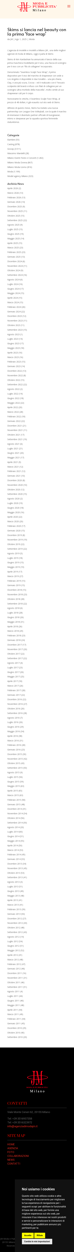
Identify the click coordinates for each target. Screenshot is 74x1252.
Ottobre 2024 (13, 270)
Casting (10, 144)
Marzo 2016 (13, 740)
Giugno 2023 (13, 343)
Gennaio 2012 (14, 968)
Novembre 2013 (15, 868)
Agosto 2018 (13, 608)
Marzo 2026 (13, 192)
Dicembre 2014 (14, 808)
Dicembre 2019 (14, 535)
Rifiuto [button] (40, 1235)
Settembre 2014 (15, 822)
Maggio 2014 (13, 840)
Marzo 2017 (13, 685)
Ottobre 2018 (13, 599)
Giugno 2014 (13, 836)
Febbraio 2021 (14, 471)
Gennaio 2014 (14, 859)
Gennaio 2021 (14, 475)
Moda (32, 39)
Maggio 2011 (13, 1005)
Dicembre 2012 (14, 918)
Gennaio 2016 (14, 749)
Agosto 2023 (13, 334)
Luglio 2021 (12, 448)
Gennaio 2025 (14, 256)
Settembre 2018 (15, 603)
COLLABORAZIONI (18, 1155)
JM (11, 39)
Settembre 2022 (15, 384)
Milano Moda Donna (17, 162)
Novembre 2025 (15, 211)
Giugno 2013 (13, 891)
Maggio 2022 (13, 402)
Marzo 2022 (13, 411)
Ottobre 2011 (13, 982)
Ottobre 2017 (13, 653)
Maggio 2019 (13, 567)
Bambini (11, 139)
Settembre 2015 (15, 767)
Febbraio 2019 (14, 580)
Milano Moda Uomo (17, 167)
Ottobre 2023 (13, 325)
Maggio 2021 (13, 457)
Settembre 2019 (15, 548)
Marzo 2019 (13, 576)
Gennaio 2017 (14, 694)
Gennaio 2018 (14, 640)
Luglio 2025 (12, 229)
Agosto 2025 (13, 224)
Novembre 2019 (15, 539)
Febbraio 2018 (14, 635)
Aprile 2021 (12, 462)
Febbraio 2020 (14, 526)
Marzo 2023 (13, 357)
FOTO (10, 1152)
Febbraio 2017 (14, 690)
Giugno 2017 (13, 672)
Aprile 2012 (12, 955)
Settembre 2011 (15, 987)
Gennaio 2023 (14, 366)
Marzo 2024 (13, 302)
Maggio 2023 (13, 348)
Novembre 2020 (15, 485)
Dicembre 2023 (14, 316)
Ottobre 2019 (13, 544)
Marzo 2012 (13, 959)
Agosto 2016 (13, 717)
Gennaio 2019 (14, 585)
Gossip (10, 148)
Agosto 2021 (13, 443)
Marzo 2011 (13, 1014)
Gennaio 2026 (14, 201)
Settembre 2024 (15, 275)
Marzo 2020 (13, 521)
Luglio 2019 (12, 558)
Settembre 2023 (15, 329)
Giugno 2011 (13, 1000)
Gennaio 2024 (14, 311)
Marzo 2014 (13, 850)
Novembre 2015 (15, 758)
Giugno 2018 (13, 617)
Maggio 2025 (13, 238)
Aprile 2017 (12, 681)
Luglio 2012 (12, 941)
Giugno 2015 (13, 781)
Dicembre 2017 (14, 644)
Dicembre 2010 (14, 1028)
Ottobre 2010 (13, 1032)
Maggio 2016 (13, 731)
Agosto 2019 (13, 553)
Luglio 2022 (12, 393)
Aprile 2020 (12, 516)
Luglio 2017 (12, 667)
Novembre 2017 (15, 649)
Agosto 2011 (13, 991)
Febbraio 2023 (14, 361)
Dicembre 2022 (14, 370)
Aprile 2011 (12, 1009)
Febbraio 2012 (14, 964)
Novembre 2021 (15, 430)
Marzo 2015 (13, 795)
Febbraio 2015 (14, 799)
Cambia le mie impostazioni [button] (37, 1241)
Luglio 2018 (12, 612)
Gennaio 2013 (14, 914)
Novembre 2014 (15, 813)
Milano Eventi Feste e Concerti (21, 157)
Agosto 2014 (13, 827)
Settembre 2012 (15, 932)
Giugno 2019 (13, 562)
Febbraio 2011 (14, 1018)
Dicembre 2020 (14, 480)
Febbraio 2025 (14, 252)
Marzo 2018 (13, 630)
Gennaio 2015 (14, 804)
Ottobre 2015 (13, 763)
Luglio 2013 (12, 886)
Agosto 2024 (13, 279)
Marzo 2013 (13, 904)
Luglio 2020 (12, 503)
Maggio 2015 (13, 786)
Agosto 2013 (13, 882)
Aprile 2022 (12, 407)
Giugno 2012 (13, 945)
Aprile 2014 (12, 845)
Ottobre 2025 (13, 215)
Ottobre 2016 (13, 708)
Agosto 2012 (13, 936)
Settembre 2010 (15, 1037)
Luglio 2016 (12, 722)
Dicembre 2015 (14, 754)
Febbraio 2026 (14, 197)
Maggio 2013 (13, 895)
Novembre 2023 (15, 320)
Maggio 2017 (13, 676)
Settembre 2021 (15, 439)
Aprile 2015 (12, 790)
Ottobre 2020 (13, 489)
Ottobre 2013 (13, 872)
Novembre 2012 (15, 923)
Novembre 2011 (15, 977)
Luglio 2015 (12, 777)
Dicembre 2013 (14, 863)
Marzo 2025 (13, 247)
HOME (11, 1144)
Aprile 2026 (12, 188)
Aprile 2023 (12, 352)
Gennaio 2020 (14, 530)
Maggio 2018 (13, 621)
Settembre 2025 (15, 220)
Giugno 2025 (13, 233)
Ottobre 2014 (13, 818)
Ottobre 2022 (13, 380)
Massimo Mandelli (16, 153)
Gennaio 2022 (14, 421)
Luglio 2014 (12, 831)
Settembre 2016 (15, 713)
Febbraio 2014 (14, 854)
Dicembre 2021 (14, 425)
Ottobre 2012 (13, 927)
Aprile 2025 (12, 243)
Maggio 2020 (13, 512)
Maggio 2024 (13, 293)
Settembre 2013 (15, 877)
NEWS (11, 1159)
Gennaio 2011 (14, 1023)
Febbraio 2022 (14, 416)
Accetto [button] (27, 1235)
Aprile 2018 (12, 626)
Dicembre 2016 (14, 699)
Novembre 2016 (15, 704)
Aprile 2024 (12, 297)
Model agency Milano (17, 176)
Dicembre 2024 (14, 261)
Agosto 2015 (13, 772)
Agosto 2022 (13, 389)
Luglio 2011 (12, 996)
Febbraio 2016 (14, 745)
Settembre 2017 (15, 658)
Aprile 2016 (12, 736)
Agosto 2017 (13, 662)
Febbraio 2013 (14, 909)
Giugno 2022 (13, 398)
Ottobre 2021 (13, 434)
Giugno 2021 (13, 453)
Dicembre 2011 (14, 973)
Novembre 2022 (15, 375)
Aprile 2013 (12, 900)
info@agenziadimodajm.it (22, 1126)
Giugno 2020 (13, 507)
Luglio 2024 (12, 284)
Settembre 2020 (15, 494)
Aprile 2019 (12, 571)
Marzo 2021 (13, 466)
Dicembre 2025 (14, 206)
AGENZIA (12, 1148)
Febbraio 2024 (14, 307)
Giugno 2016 (13, 726)
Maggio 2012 (13, 950)
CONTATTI (13, 1163)
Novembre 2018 (15, 594)
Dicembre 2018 (14, 589)
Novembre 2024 (15, 266)
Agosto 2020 (13, 498)
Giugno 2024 (13, 288)
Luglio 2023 (12, 338)
